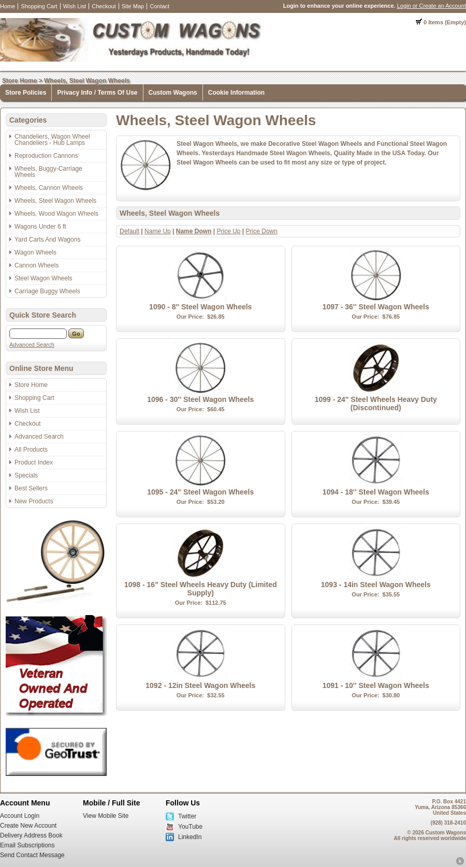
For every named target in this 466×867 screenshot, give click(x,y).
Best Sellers (31, 488)
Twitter (187, 816)
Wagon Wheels (35, 252)
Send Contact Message (32, 855)
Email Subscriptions (27, 845)
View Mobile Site (106, 815)
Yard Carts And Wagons (47, 239)
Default (129, 231)
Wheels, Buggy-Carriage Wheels (48, 171)
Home (7, 6)
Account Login (19, 815)
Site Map (133, 6)
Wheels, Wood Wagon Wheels (56, 213)
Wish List (74, 6)
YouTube (190, 826)
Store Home (19, 80)
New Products (33, 501)
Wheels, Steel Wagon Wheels (87, 80)
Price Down (262, 231)
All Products (31, 449)
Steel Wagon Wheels (43, 278)
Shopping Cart (39, 6)
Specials (26, 475)
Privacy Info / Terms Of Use (97, 92)
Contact (159, 6)
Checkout (103, 6)
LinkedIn (189, 837)
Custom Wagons (173, 92)
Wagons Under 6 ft (40, 226)
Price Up (229, 231)
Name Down (194, 231)
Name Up (157, 231)
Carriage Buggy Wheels (47, 291)
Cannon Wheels (36, 265)
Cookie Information (236, 92)
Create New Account (28, 825)
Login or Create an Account (431, 6)
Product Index (33, 462)
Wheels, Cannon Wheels (48, 187)
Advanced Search (31, 344)
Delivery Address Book (31, 835)
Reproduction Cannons (46, 155)
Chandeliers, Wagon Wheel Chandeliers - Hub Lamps (52, 139)
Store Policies (25, 92)
